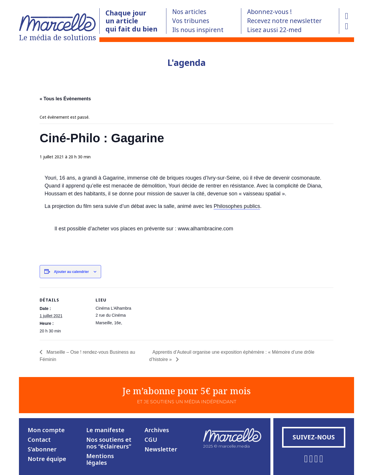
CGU (151, 440)
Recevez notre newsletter (284, 21)
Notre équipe (47, 459)
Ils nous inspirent (198, 30)
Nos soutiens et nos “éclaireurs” (108, 443)
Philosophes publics (237, 206)
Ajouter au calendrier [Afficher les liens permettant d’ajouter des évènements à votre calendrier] (71, 272)
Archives (157, 430)
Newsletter (161, 449)
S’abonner (42, 449)
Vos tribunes (190, 21)
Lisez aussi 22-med (274, 30)
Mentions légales (100, 459)
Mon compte (46, 430)
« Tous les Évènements (65, 98)
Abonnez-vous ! (269, 12)
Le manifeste (105, 430)
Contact (39, 440)
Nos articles (189, 12)
